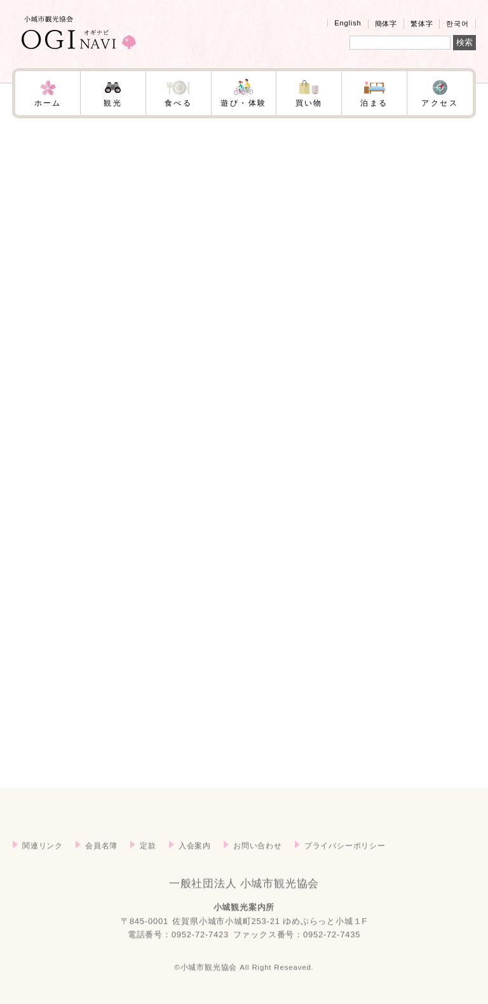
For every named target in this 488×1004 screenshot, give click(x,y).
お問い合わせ (257, 866)
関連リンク (42, 866)
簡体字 (386, 23)
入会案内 (195, 866)
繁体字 (421, 23)
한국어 (457, 23)
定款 (148, 866)
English (347, 23)
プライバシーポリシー (345, 866)
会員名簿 (101, 866)
